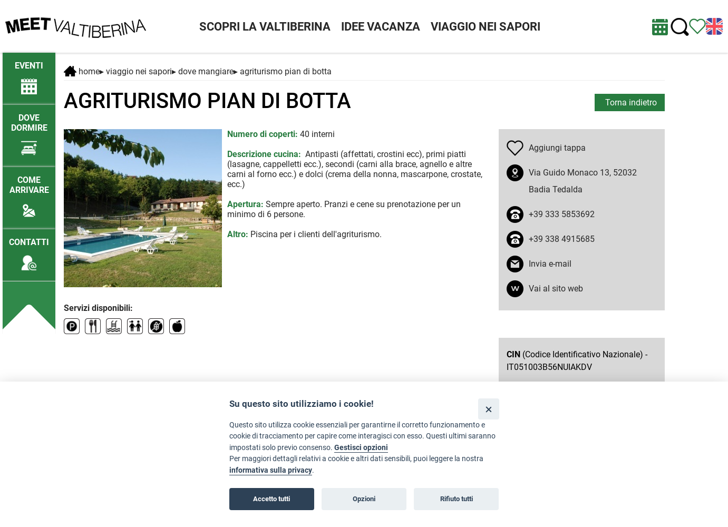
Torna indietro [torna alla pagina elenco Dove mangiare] (631, 102)
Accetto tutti (271, 499)
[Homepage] (75, 26)
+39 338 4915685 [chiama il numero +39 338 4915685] (562, 239)
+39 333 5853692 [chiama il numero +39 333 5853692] (562, 214)
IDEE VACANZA (380, 26)
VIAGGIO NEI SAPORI (485, 26)
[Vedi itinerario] (697, 26)
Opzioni (364, 499)
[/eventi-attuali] (29, 73)
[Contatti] (29, 249)
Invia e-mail (550, 264)
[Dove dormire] (29, 130)
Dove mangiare (206, 71)
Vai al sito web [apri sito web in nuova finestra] (556, 289)
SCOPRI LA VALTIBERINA (265, 26)
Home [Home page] (82, 71)
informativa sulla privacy (270, 470)
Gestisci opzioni (361, 447)
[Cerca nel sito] (680, 27)
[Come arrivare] (29, 192)
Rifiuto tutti (456, 499)
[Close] (488, 408)
